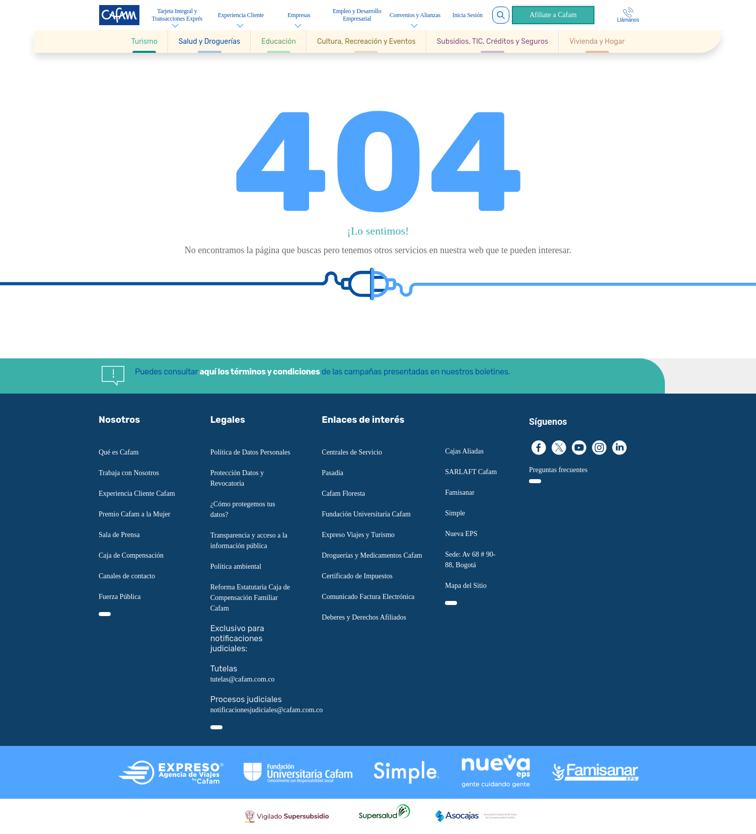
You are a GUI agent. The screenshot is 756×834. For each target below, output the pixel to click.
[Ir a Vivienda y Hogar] (597, 41)
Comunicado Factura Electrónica (368, 596)
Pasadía (332, 473)
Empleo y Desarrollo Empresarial (357, 15)
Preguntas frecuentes (558, 470)
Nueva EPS (461, 534)
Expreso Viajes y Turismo (358, 535)
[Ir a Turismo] (144, 41)
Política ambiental (235, 566)
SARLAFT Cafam (471, 472)
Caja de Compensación (131, 555)
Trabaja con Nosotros (129, 473)
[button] (144, 41)
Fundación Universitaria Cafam (366, 514)
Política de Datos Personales (250, 452)
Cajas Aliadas (464, 451)
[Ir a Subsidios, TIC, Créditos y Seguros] (492, 41)
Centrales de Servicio (352, 452)
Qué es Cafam (118, 452)
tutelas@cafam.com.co (242, 679)
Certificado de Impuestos (357, 576)
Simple (455, 513)
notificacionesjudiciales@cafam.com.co (266, 710)
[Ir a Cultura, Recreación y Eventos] (366, 41)
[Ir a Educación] (278, 41)
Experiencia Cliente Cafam (137, 493)
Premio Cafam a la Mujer (134, 514)
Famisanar (459, 492)
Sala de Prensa (119, 535)
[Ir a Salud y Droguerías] (209, 41)
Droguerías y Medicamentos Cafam (372, 555)
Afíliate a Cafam (553, 15)
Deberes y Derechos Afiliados (364, 617)
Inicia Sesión (467, 15)
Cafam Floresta (343, 493)
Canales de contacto (127, 576)
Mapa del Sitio (465, 585)
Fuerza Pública (120, 596)
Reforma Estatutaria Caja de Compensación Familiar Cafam (250, 597)
